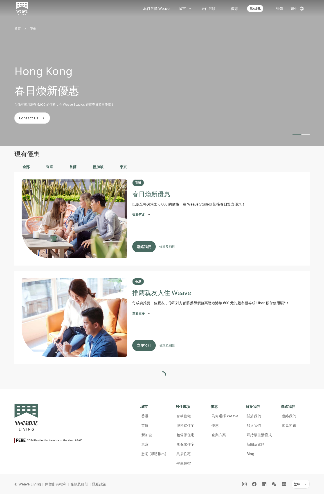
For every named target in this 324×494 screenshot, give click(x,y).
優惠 (215, 414)
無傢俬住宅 (185, 433)
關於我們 (254, 404)
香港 (49, 166)
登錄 (279, 8)
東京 (123, 166)
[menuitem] (185, 8)
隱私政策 (99, 473)
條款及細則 (167, 246)
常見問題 (289, 414)
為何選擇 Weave (225, 404)
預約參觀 (255, 8)
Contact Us (32, 118)
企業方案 (219, 423)
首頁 (17, 29)
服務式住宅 (185, 414)
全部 (26, 166)
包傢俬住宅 (185, 423)
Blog (250, 442)
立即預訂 (144, 345)
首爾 (72, 166)
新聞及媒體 (256, 433)
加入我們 (254, 414)
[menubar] (201, 8)
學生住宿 (183, 452)
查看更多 (141, 214)
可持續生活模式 (259, 423)
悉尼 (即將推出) (153, 442)
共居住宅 (183, 442)
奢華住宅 (183, 404)
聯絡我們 (144, 246)
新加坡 (98, 166)
